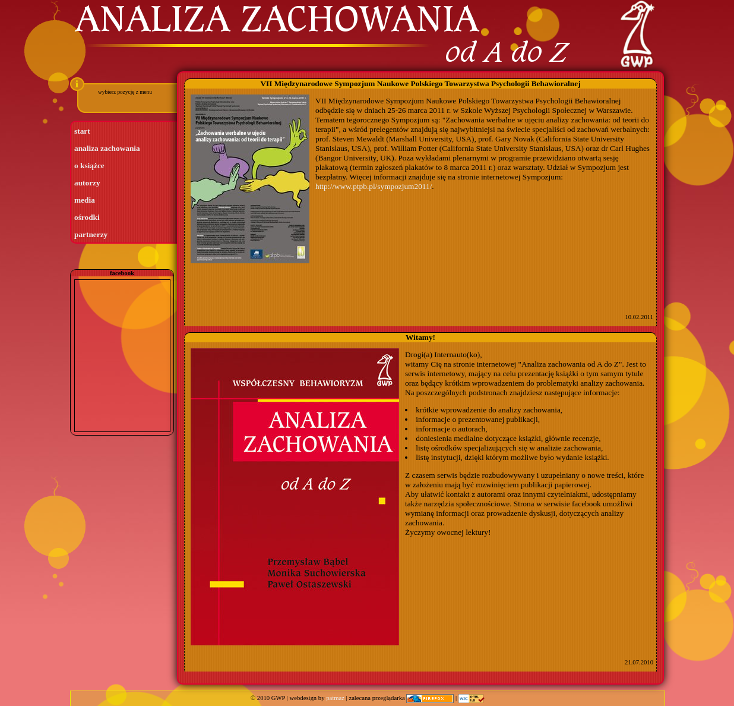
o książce (89, 165)
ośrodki (87, 217)
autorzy (87, 182)
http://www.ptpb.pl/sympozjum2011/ (373, 186)
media (84, 200)
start (82, 131)
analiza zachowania (107, 148)
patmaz (335, 698)
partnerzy (90, 234)
